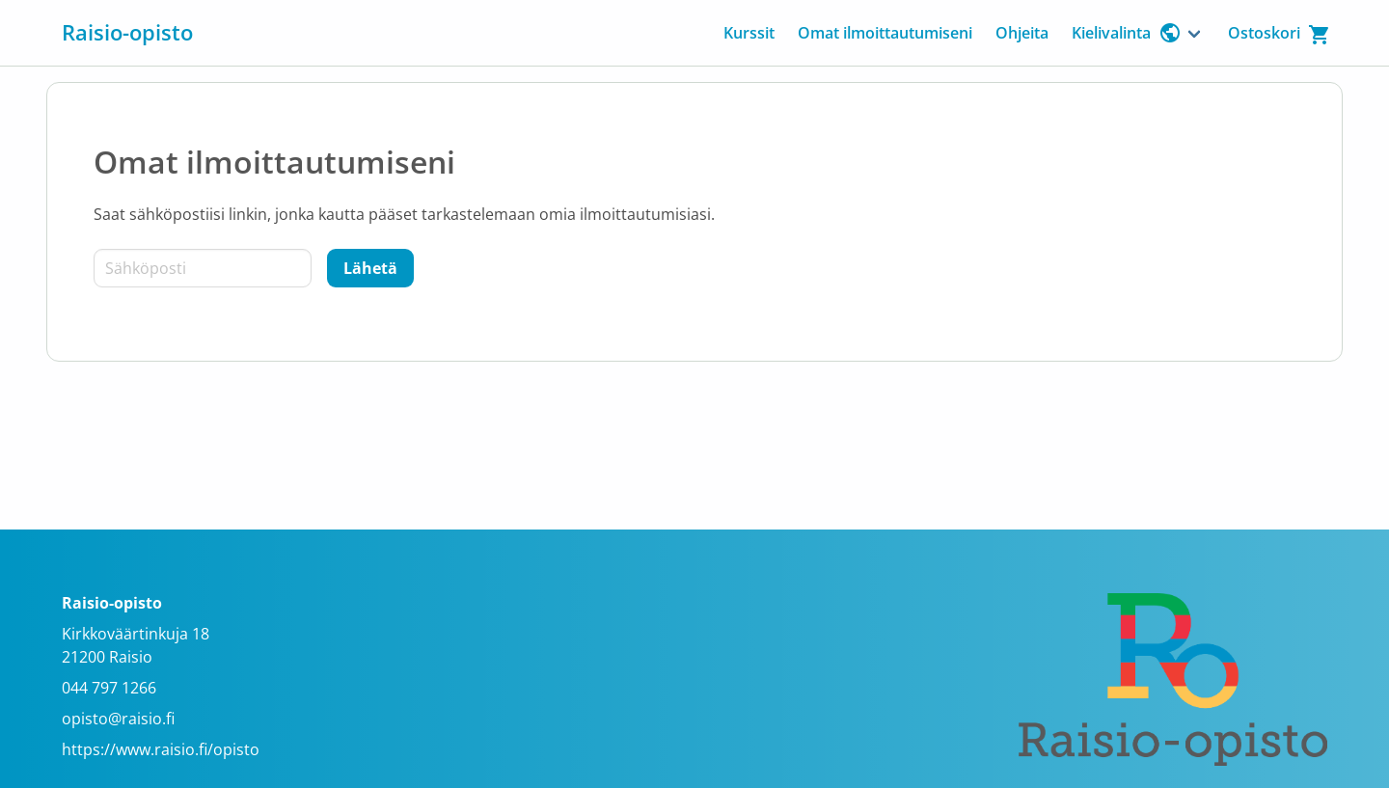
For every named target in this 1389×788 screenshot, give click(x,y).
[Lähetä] (370, 268)
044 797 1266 (109, 687)
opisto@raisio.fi (118, 718)
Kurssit (749, 32)
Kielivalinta (1127, 32)
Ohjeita (1022, 32)
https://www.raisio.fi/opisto (160, 749)
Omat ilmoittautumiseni (885, 32)
